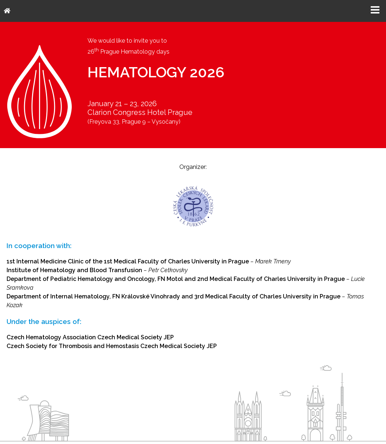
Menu (375, 10)
